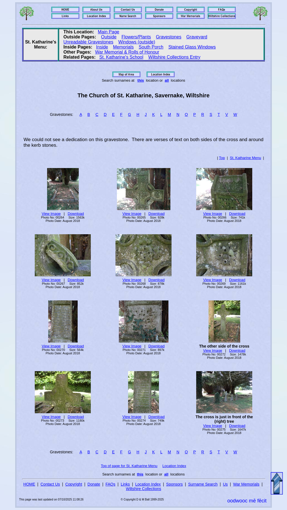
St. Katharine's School (121, 57)
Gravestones (168, 37)
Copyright (73, 484)
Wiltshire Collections (143, 488)
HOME (29, 484)
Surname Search (202, 484)
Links (125, 484)
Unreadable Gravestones (88, 42)
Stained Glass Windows (192, 47)
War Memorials (246, 484)
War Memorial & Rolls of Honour (127, 52)
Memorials (123, 47)
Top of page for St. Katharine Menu (129, 466)
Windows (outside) (136, 42)
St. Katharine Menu (245, 158)
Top (222, 158)
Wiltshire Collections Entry (174, 57)
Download (76, 214)
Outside (109, 37)
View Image (51, 214)
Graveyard (196, 37)
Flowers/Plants (136, 37)
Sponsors (174, 484)
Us (225, 484)
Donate (93, 484)
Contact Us (50, 484)
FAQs (110, 484)
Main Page (108, 31)
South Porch (151, 47)
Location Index (174, 466)
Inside (102, 47)
